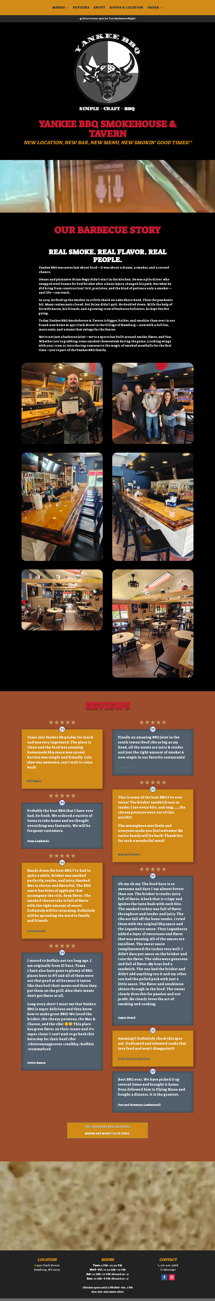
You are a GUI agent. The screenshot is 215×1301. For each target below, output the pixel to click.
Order (153, 7)
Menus (58, 7)
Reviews (81, 7)
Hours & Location (126, 7)
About (99, 7)
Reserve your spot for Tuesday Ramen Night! (109, 18)
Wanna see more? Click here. (107, 1133)
